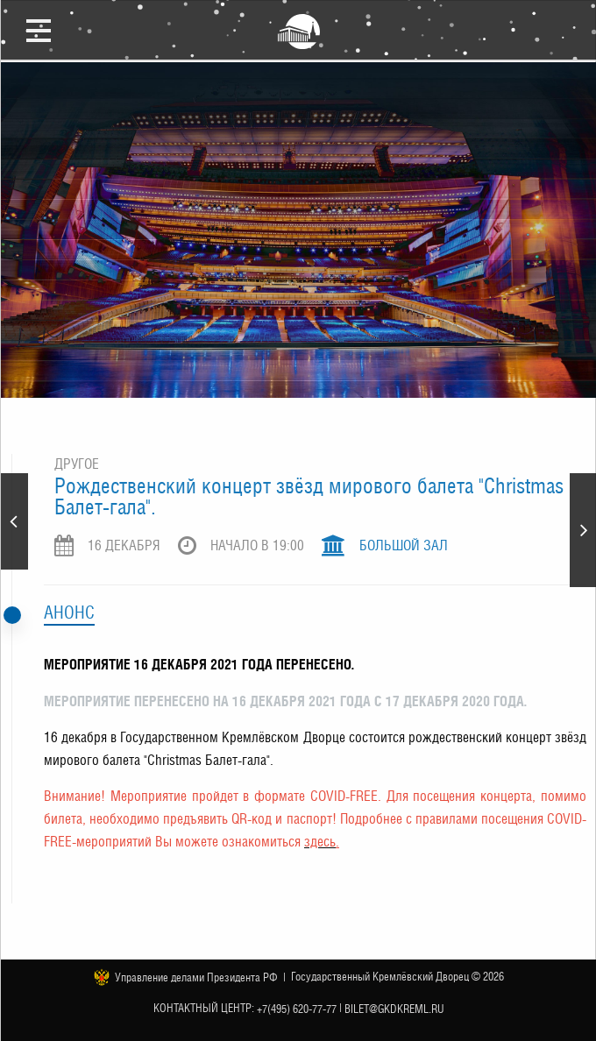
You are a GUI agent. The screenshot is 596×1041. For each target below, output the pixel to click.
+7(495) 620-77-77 (297, 1009)
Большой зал (403, 545)
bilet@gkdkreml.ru (394, 1009)
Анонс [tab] (69, 612)
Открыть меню (38, 29)
